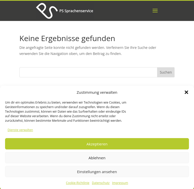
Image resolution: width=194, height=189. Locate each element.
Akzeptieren (96, 145)
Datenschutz (101, 184)
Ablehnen (97, 159)
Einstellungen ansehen (97, 173)
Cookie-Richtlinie (77, 184)
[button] (186, 94)
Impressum (120, 184)
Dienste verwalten (20, 132)
